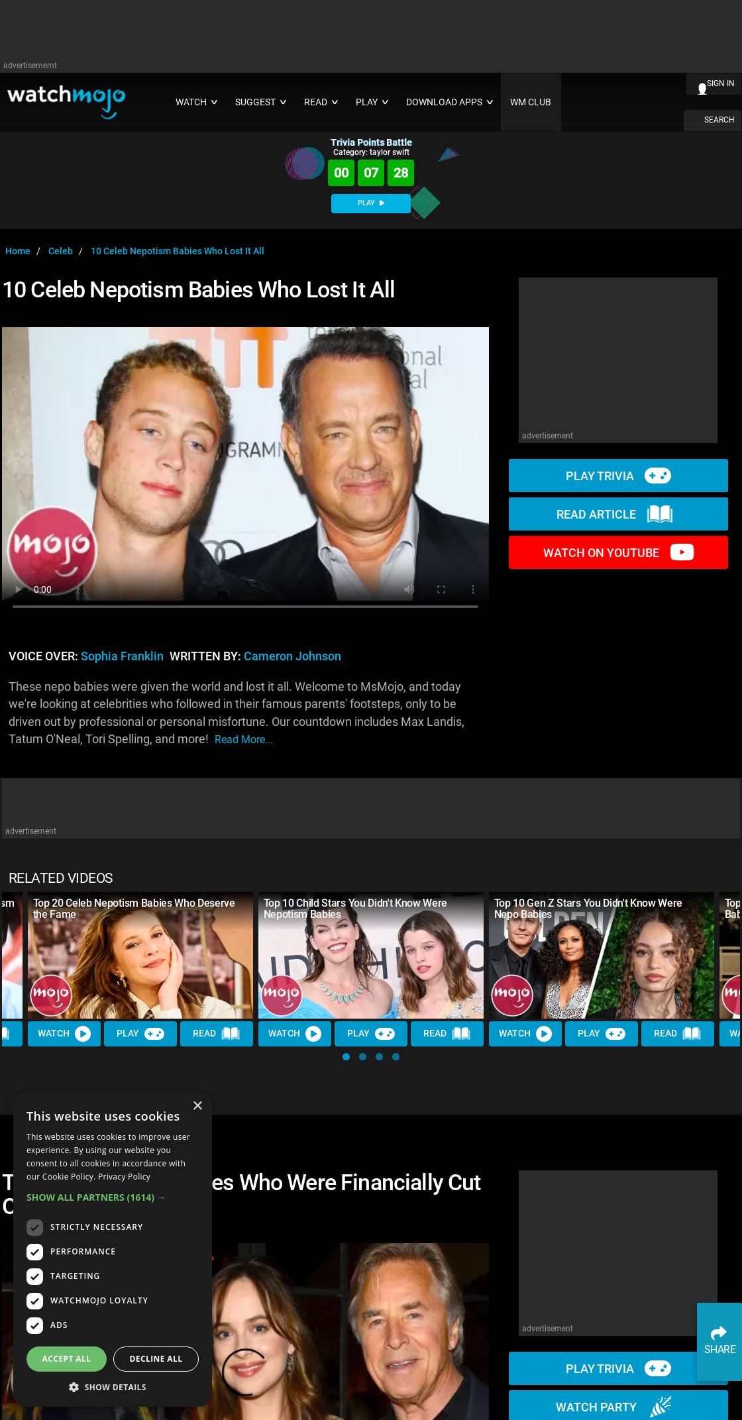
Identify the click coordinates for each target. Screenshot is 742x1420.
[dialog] (112, 1249)
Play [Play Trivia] (140, 1034)
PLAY (371, 203)
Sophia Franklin (122, 656)
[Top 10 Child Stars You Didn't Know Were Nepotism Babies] (371, 955)
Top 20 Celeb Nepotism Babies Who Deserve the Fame (134, 909)
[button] (346, 1057)
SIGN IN (721, 83)
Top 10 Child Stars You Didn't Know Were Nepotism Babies (356, 909)
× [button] (197, 1106)
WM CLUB (530, 102)
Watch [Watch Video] (64, 1034)
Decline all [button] (156, 1358)
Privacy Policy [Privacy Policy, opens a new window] (124, 1176)
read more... (244, 739)
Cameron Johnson (292, 656)
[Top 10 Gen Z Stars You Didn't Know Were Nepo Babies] (601, 955)
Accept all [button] (66, 1358)
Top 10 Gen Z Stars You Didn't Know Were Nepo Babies (588, 909)
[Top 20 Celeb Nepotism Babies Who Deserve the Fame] (140, 955)
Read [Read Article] (216, 1033)
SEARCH (719, 120)
